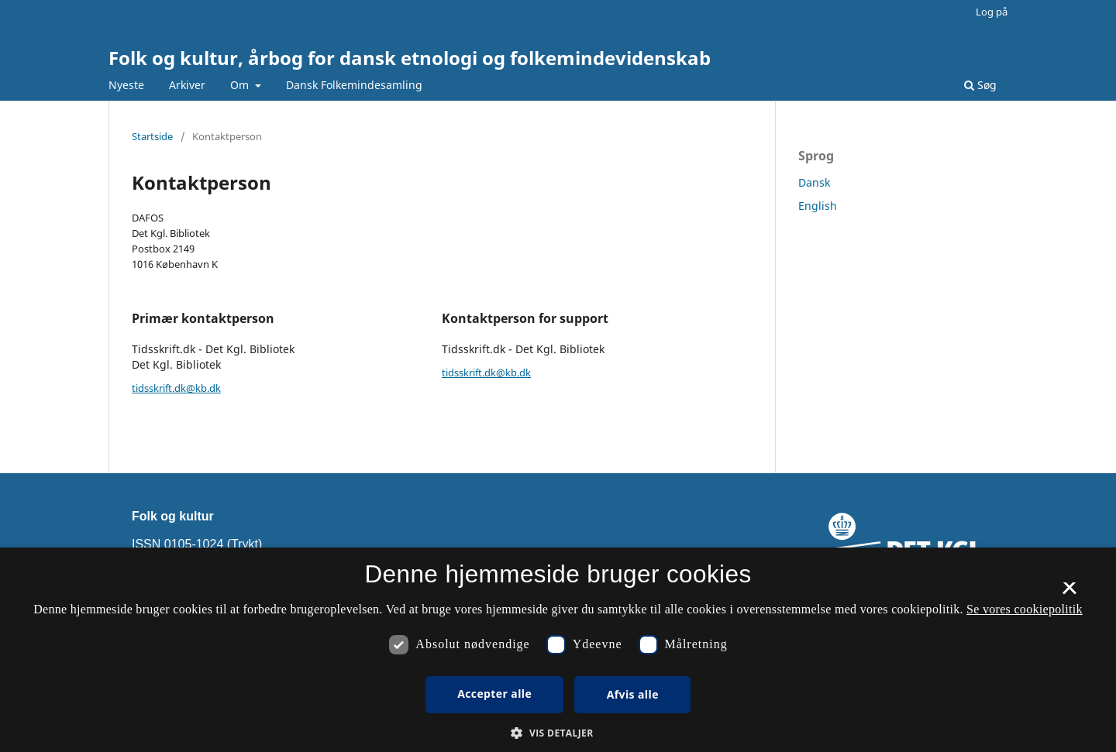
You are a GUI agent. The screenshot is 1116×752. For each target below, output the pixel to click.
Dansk (814, 182)
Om (241, 84)
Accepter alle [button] (494, 693)
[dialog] (558, 650)
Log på (992, 12)
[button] (557, 733)
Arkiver (187, 84)
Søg (980, 84)
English (817, 205)
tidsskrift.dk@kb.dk (176, 388)
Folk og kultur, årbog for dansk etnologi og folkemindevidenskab (409, 57)
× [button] (1069, 593)
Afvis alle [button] (633, 694)
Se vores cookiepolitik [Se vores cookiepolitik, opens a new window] (1024, 609)
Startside (152, 136)
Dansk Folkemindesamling (354, 84)
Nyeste (126, 84)
